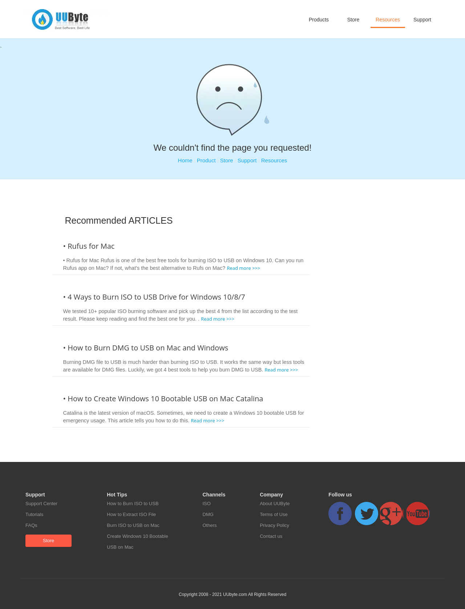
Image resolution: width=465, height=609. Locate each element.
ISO (207, 503)
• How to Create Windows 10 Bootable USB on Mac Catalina (163, 398)
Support (422, 20)
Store (353, 20)
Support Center (41, 503)
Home (185, 160)
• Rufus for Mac (89, 246)
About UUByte (275, 503)
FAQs (31, 525)
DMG (208, 514)
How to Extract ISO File (131, 514)
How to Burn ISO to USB (132, 503)
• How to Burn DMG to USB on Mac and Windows (146, 348)
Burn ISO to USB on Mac (133, 525)
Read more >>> (243, 268)
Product (206, 160)
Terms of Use (274, 514)
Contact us (271, 536)
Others (210, 525)
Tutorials (34, 514)
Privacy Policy (274, 525)
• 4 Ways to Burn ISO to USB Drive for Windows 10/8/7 (154, 297)
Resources (388, 20)
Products (319, 20)
